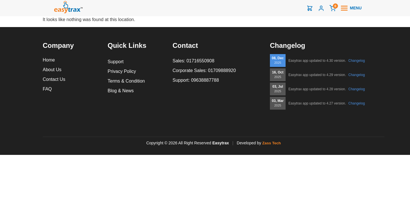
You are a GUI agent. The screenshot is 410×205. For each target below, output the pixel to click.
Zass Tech (271, 143)
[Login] (321, 8)
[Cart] (332, 8)
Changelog (356, 61)
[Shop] (310, 8)
